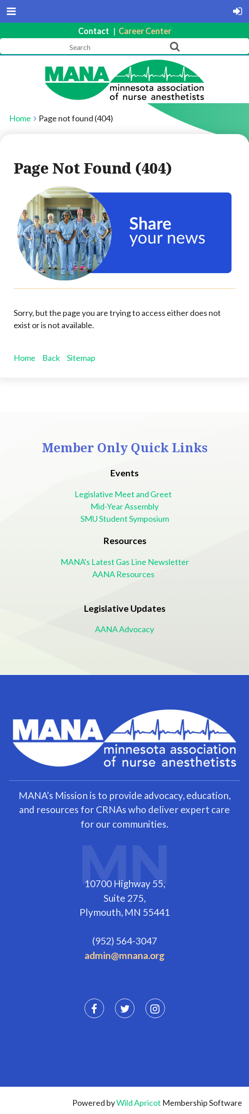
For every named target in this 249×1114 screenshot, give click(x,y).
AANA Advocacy (124, 629)
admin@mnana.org (124, 955)
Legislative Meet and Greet (124, 494)
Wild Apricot (138, 1103)
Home (20, 118)
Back (51, 358)
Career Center (145, 31)
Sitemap (81, 358)
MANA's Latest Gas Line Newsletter (124, 562)
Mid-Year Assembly (124, 506)
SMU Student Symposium (124, 519)
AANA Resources (124, 574)
